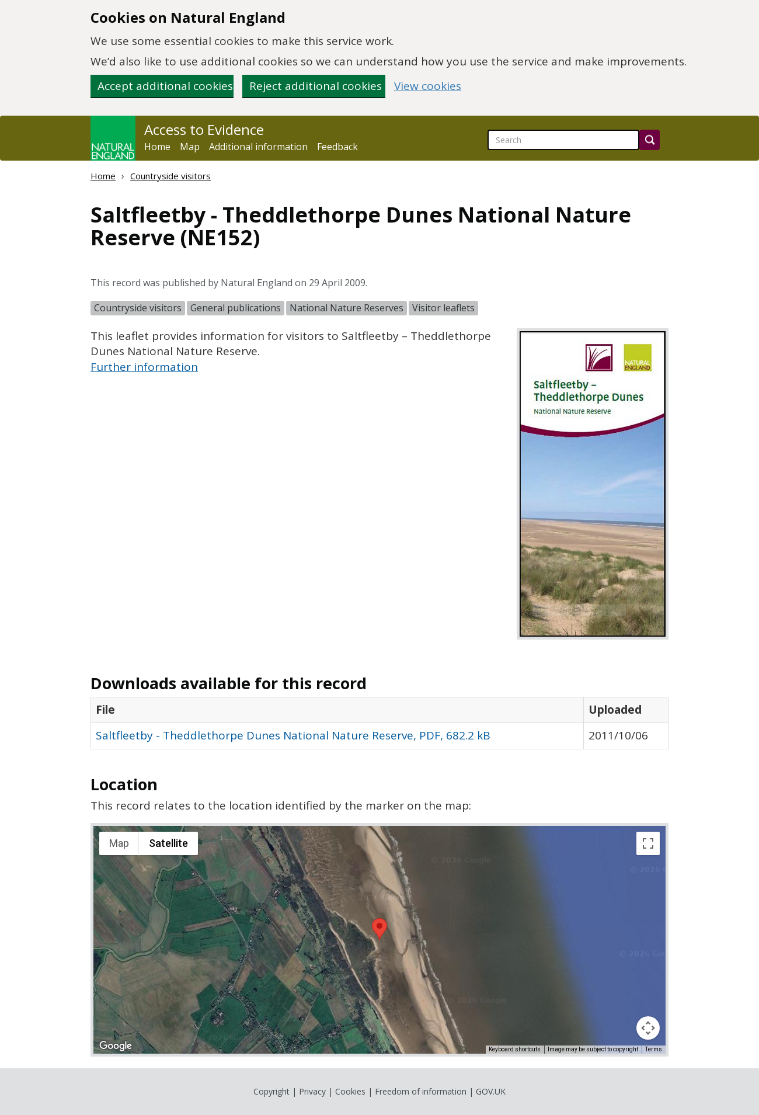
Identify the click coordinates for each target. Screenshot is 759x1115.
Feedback (337, 146)
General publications (235, 307)
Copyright (271, 1091)
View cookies (427, 86)
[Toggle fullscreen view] (648, 843)
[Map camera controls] (648, 1028)
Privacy (312, 1091)
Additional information (258, 146)
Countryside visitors (170, 176)
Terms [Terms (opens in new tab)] (653, 1049)
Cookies (350, 1091)
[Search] (649, 140)
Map (190, 146)
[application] (379, 940)
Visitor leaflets (443, 307)
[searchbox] (563, 140)
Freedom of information (420, 1091)
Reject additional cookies (315, 85)
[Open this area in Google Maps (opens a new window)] (115, 1046)
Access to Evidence (204, 130)
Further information (144, 366)
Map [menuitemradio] (119, 843)
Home (157, 146)
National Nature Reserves (346, 307)
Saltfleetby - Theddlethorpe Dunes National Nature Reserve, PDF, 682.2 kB (293, 735)
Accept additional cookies (165, 85)
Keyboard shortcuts (515, 1049)
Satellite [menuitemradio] (168, 843)
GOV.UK (491, 1091)
